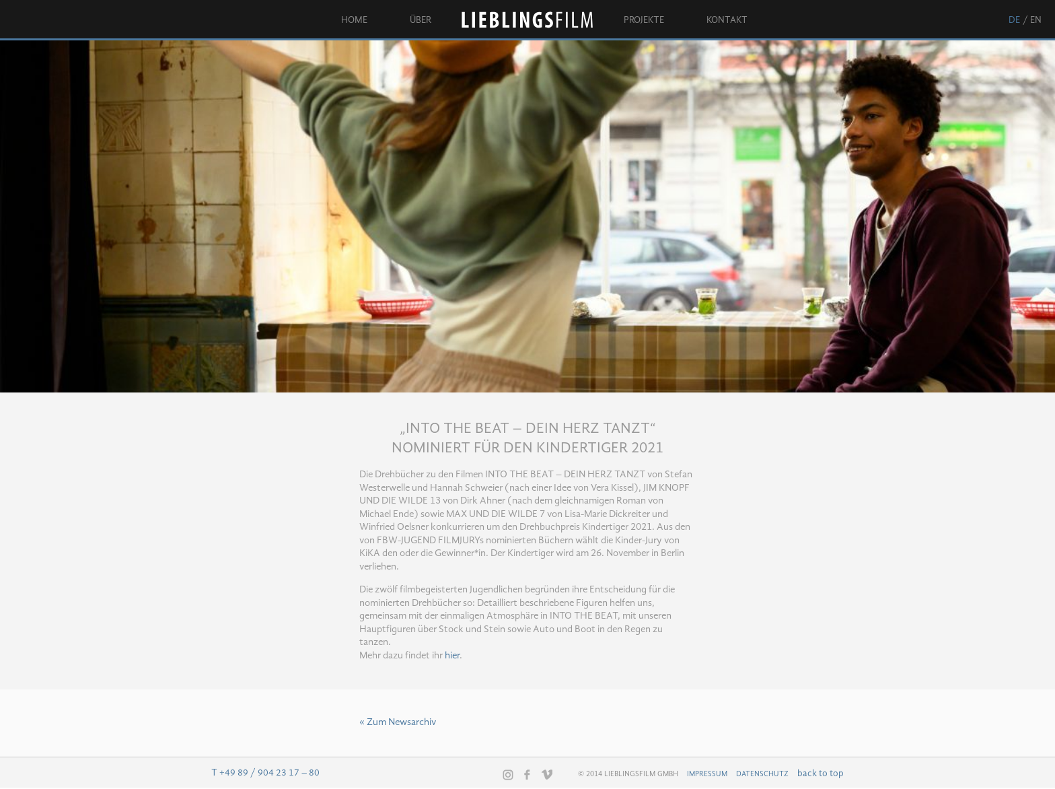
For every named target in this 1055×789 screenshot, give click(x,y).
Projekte (644, 20)
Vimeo (547, 774)
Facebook (527, 774)
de (1014, 20)
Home (354, 20)
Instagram (508, 775)
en (1036, 20)
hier (452, 656)
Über (420, 20)
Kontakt (727, 20)
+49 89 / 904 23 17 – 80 (269, 773)
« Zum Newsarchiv (397, 723)
